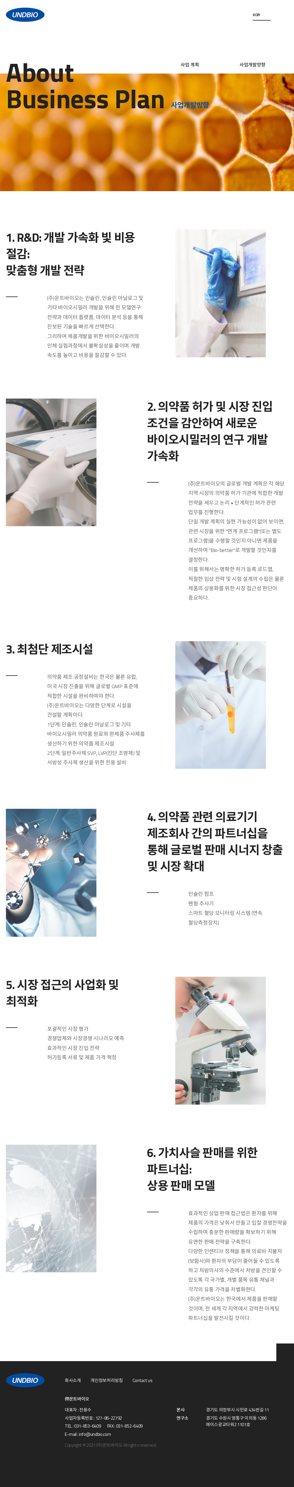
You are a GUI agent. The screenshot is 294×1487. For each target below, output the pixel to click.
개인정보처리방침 (106, 1380)
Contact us (143, 1380)
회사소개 (73, 1380)
